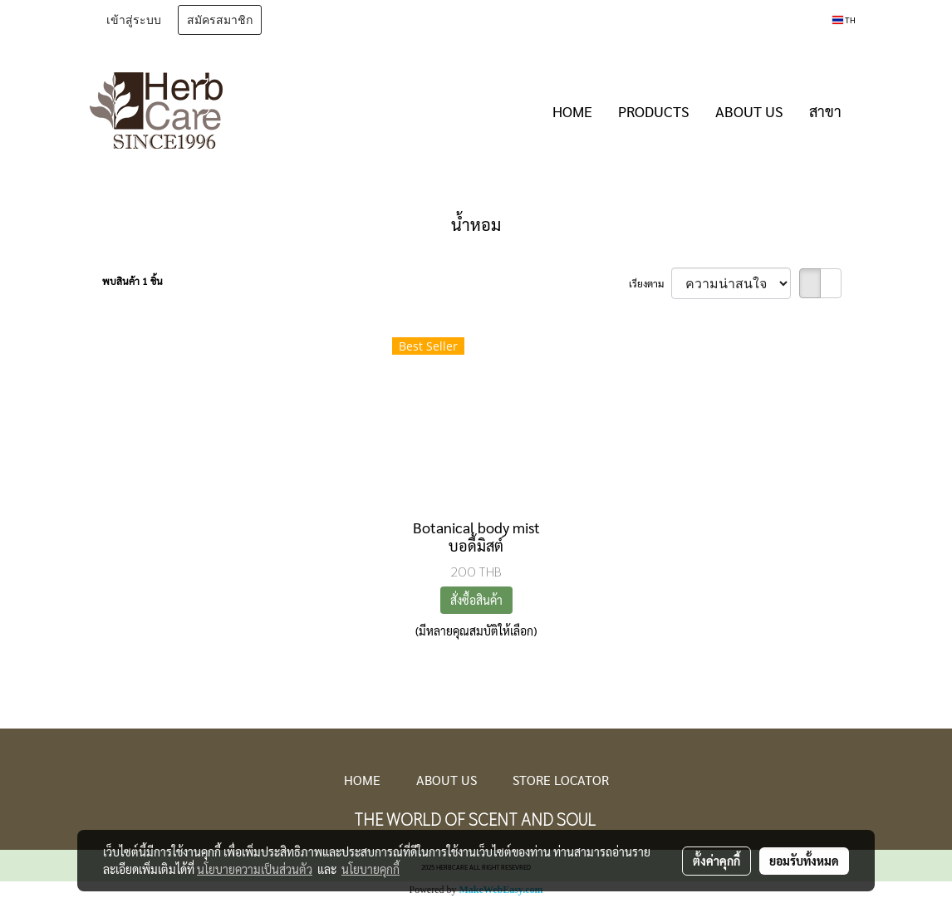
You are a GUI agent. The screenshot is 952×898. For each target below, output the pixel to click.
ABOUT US (749, 110)
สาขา (825, 110)
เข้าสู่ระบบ (133, 19)
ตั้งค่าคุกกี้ (716, 860)
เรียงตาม (650, 283)
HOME (572, 110)
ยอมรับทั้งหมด (804, 860)
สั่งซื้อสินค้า (476, 599)
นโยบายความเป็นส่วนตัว (254, 868)
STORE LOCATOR (561, 779)
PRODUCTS (653, 110)
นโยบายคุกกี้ (370, 868)
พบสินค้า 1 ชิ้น (132, 280)
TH (844, 19)
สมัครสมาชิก (220, 19)
